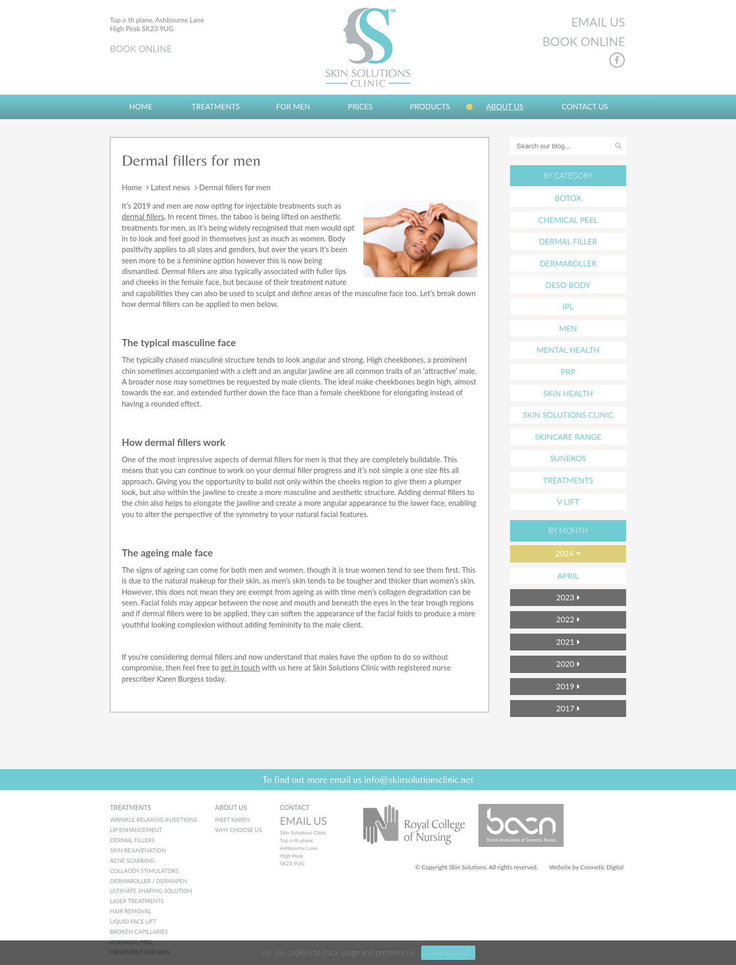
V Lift (568, 501)
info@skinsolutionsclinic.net (419, 779)
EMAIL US (598, 22)
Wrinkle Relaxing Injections (153, 819)
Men (568, 328)
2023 (565, 597)
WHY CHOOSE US (238, 829)
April (568, 575)
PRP (568, 371)
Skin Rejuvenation (138, 850)
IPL (568, 306)
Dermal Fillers (132, 840)
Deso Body (567, 284)
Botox (568, 198)
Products (430, 106)
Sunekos (568, 458)
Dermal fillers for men (191, 160)
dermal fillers (143, 216)
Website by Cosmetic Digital (586, 867)
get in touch (240, 667)
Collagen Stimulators (144, 870)
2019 (565, 686)
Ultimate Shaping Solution (151, 890)
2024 (564, 553)
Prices (360, 106)
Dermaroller (568, 263)
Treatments (216, 106)
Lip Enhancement (136, 829)
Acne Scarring (132, 860)
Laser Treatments (137, 900)
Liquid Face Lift (133, 921)
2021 (565, 641)
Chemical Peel (568, 220)
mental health (568, 349)
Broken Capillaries (139, 931)
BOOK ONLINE (141, 48)
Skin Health (568, 393)
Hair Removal (130, 911)
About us (504, 106)
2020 (565, 663)
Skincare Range (568, 436)
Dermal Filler (568, 241)
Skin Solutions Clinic (568, 414)
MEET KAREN (232, 819)
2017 (565, 708)
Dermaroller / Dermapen (148, 881)
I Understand (448, 952)
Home (140, 106)
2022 (565, 619)
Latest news (170, 187)
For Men (293, 106)
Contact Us (585, 106)
